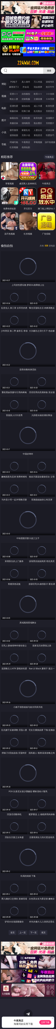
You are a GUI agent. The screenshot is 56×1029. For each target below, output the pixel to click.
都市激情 (14, 130)
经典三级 (26, 111)
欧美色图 (38, 118)
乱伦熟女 (38, 111)
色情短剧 (26, 147)
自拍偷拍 (26, 93)
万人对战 (38, 81)
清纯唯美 (26, 123)
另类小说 (26, 135)
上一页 (22, 932)
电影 (3, 108)
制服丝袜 (14, 111)
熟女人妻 (14, 99)
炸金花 (26, 86)
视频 (3, 96)
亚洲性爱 (14, 105)
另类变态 (50, 111)
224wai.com (28, 63)
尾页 (43, 932)
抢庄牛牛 (50, 86)
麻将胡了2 (14, 86)
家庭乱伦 (26, 130)
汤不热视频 (50, 142)
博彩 (3, 84)
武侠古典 (50, 130)
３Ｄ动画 (50, 93)
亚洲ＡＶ (14, 93)
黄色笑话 (38, 135)
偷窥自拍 (14, 118)
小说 (3, 132)
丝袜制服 (26, 99)
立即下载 (45, 1022)
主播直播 (38, 99)
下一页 (33, 932)
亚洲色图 (26, 118)
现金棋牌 (38, 86)
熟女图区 (38, 123)
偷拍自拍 (26, 105)
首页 (12, 932)
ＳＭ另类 (50, 99)
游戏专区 (50, 81)
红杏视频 (14, 147)
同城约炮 (14, 142)
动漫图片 (50, 118)
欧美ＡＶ (38, 93)
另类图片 (50, 123)
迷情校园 (14, 135)
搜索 (49, 70)
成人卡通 (38, 105)
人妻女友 (38, 130)
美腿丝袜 (14, 123)
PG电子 (13, 81)
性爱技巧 (50, 135)
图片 (3, 120)
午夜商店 (26, 142)
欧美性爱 (50, 105)
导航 (3, 144)
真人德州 (26, 81)
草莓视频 (38, 142)
